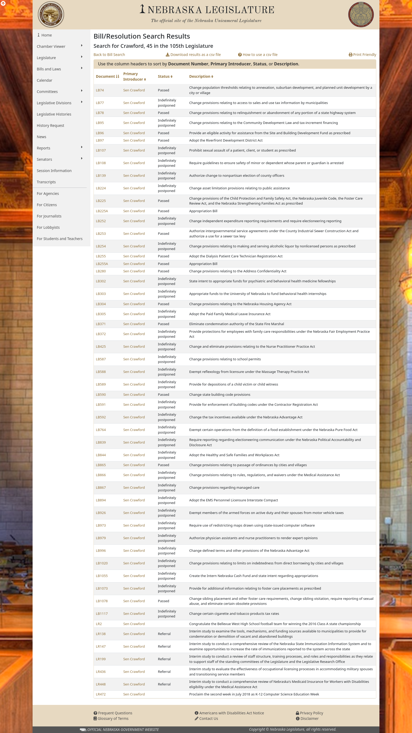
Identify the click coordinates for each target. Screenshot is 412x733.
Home (46, 35)
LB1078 (102, 601)
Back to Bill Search (109, 54)
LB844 (101, 455)
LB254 (101, 246)
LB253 (101, 233)
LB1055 (102, 575)
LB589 (101, 384)
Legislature (60, 57)
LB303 (101, 293)
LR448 (101, 684)
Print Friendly (362, 54)
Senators (60, 159)
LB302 (101, 281)
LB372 (101, 333)
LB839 (101, 442)
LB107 (101, 150)
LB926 (101, 512)
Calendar (44, 80)
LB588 (101, 371)
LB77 (100, 102)
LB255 (101, 256)
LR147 (101, 646)
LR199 (101, 659)
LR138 (101, 633)
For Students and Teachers (60, 238)
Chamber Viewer (60, 46)
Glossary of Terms (111, 718)
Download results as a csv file (193, 54)
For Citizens (47, 204)
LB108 (101, 162)
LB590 (101, 394)
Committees (60, 91)
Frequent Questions (113, 712)
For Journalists (49, 216)
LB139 (101, 175)
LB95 (100, 122)
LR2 (99, 623)
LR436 (101, 671)
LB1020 (102, 563)
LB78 (100, 112)
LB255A (102, 263)
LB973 (101, 525)
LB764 (101, 429)
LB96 (100, 133)
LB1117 (102, 613)
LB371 (101, 323)
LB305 (101, 313)
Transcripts (46, 181)
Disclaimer (307, 718)
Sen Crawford (134, 90)
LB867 (101, 487)
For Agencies (48, 193)
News (41, 136)
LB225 (101, 200)
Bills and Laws (60, 68)
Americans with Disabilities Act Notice (229, 712)
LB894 (101, 500)
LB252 (101, 221)
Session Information (54, 170)
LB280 (101, 271)
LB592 (101, 417)
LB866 (101, 474)
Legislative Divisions (60, 102)
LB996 (101, 550)
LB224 (101, 188)
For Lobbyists (48, 227)
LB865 (101, 464)
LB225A (102, 211)
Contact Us (206, 718)
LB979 (101, 538)
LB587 (101, 359)
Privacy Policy (309, 712)
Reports (60, 147)
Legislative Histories (54, 114)
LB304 (101, 303)
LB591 (101, 404)
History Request (50, 125)
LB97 (100, 140)
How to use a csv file (258, 54)
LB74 (100, 90)
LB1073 (102, 588)
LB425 (101, 346)
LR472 (101, 694)
